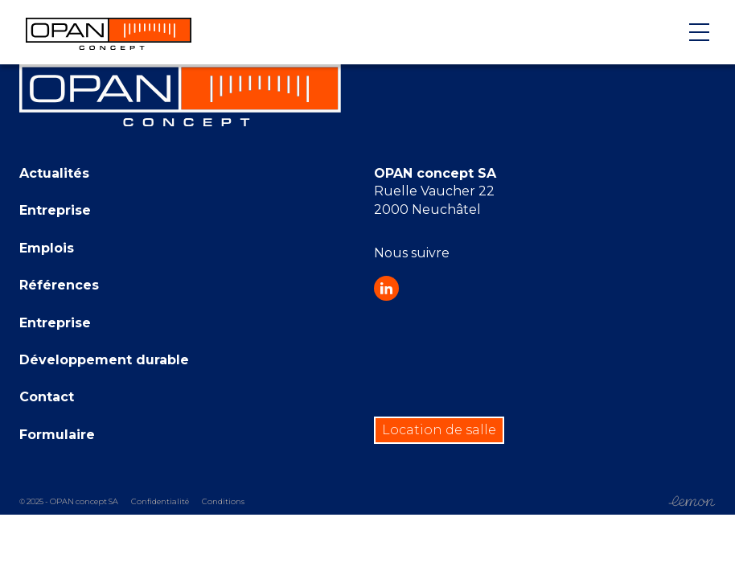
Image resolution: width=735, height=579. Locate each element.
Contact (46, 396)
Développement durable (104, 360)
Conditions (223, 502)
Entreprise (55, 210)
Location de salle (439, 429)
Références (59, 285)
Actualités (54, 173)
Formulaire (57, 434)
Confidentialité (160, 502)
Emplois (46, 248)
